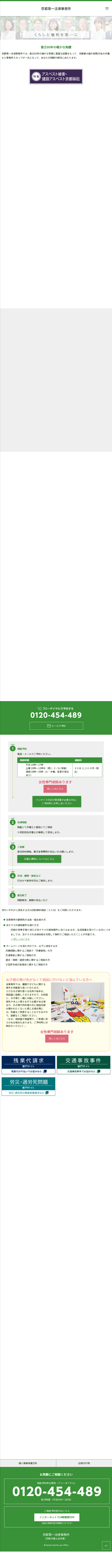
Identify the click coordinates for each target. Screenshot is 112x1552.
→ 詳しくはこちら (20, 939)
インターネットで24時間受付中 (56, 1517)
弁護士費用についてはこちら (39, 859)
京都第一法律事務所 (56, 9)
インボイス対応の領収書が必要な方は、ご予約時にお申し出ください (57, 801)
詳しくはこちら (55, 789)
